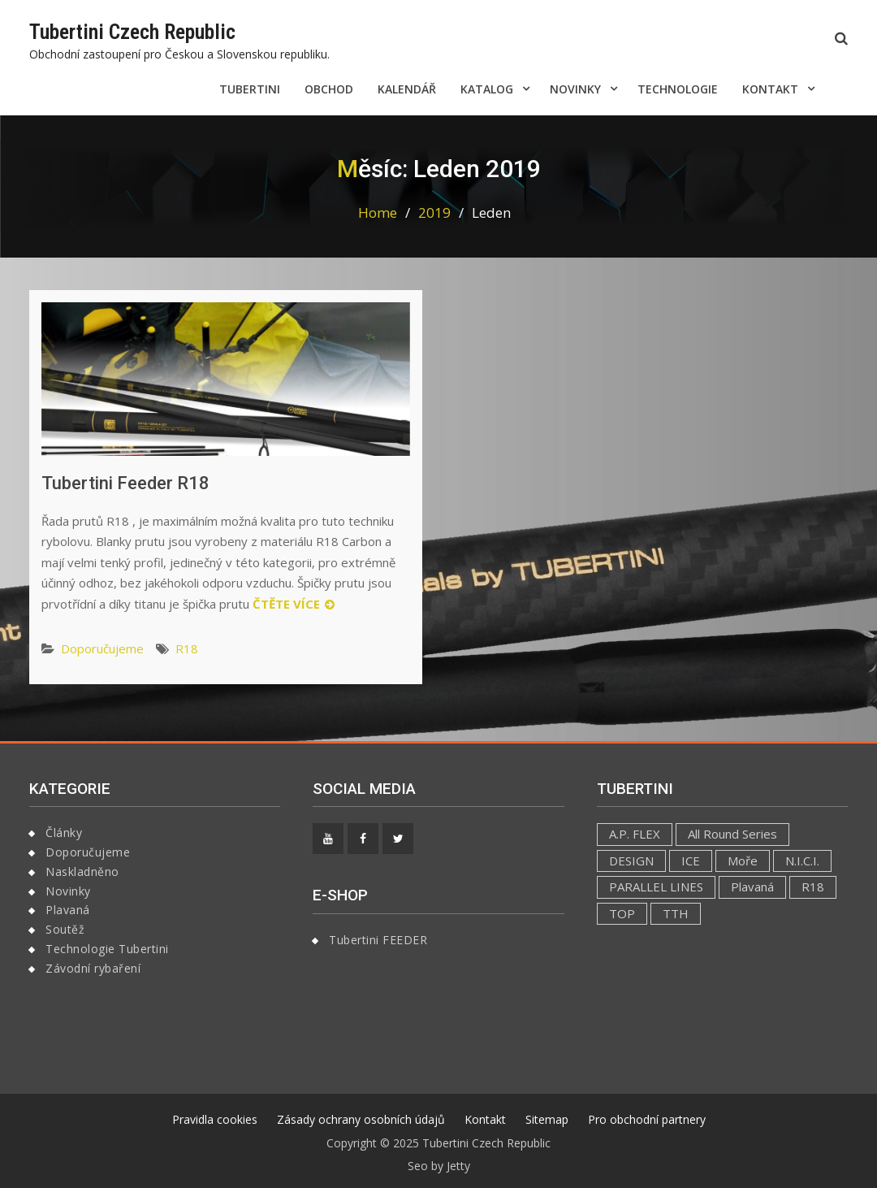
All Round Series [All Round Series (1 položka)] (732, 834)
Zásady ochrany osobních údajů (361, 1119)
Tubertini (249, 89)
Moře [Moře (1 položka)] (743, 860)
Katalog (486, 89)
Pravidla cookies (214, 1119)
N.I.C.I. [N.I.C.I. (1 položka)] (802, 860)
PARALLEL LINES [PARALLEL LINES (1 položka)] (656, 886)
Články (63, 832)
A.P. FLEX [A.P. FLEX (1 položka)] (634, 834)
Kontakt (770, 89)
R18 (186, 648)
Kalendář (407, 89)
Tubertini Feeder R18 (125, 483)
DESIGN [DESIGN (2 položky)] (631, 860)
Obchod (329, 89)
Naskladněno (82, 871)
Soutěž (64, 929)
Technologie (677, 89)
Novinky (575, 89)
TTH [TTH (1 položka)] (676, 913)
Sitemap (546, 1119)
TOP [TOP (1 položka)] (622, 913)
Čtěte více (286, 604)
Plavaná (67, 909)
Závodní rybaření (92, 968)
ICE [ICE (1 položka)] (690, 860)
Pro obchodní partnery (647, 1119)
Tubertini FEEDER (378, 939)
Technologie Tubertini (107, 948)
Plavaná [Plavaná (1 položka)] (752, 886)
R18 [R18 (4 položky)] (812, 886)
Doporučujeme (102, 648)
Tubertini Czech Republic (132, 32)
